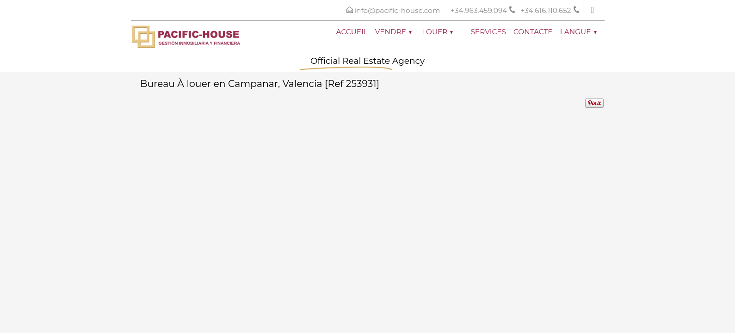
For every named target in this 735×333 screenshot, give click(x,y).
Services (488, 31)
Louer (437, 31)
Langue (578, 31)
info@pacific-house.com (397, 10)
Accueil (352, 31)
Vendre (393, 31)
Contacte (533, 31)
